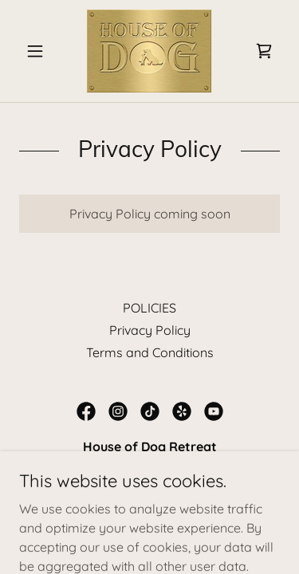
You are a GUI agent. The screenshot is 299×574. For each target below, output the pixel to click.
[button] (38, 51)
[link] (149, 51)
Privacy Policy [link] (150, 330)
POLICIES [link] (149, 308)
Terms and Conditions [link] (150, 352)
